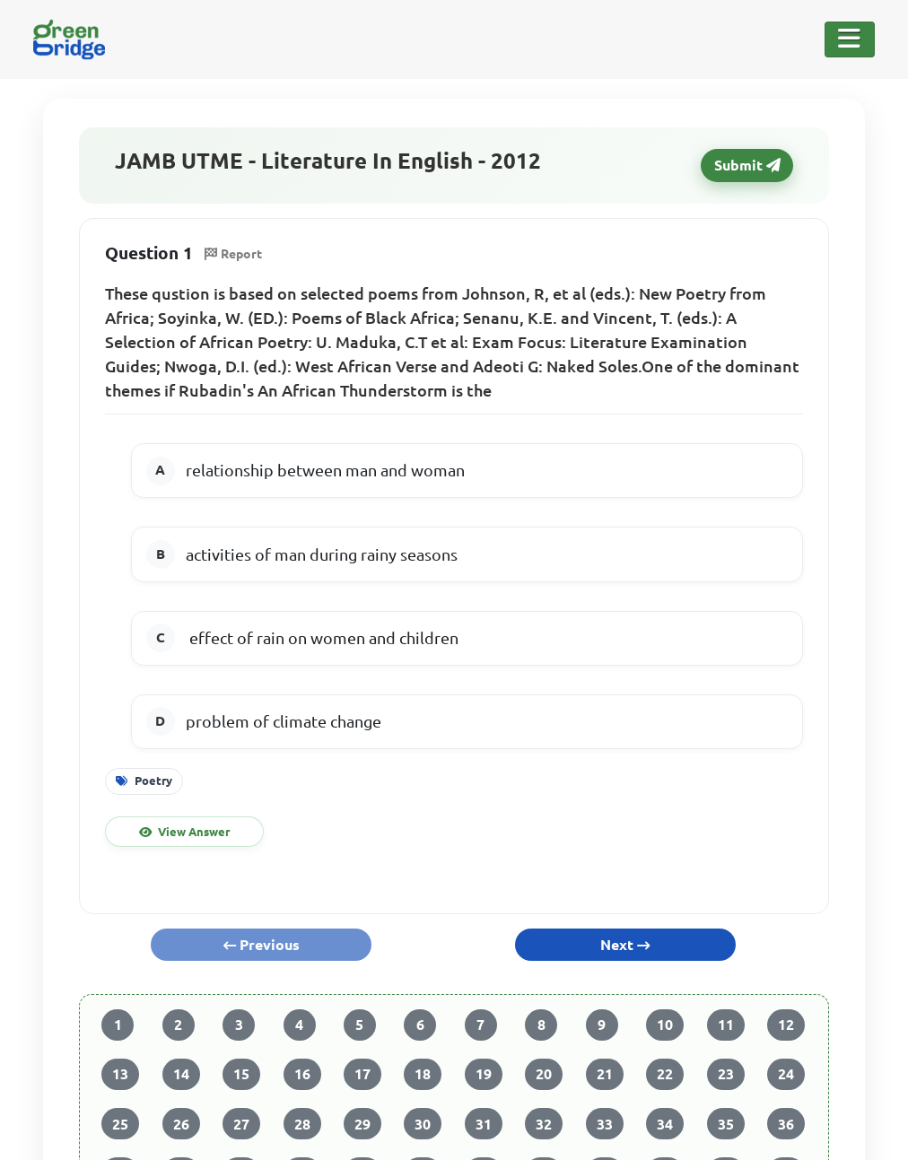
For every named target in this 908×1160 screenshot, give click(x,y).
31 (484, 1124)
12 (786, 1024)
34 (665, 1124)
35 (726, 1124)
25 (120, 1124)
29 (362, 1124)
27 (241, 1124)
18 (423, 1074)
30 (423, 1124)
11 (726, 1024)
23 (726, 1074)
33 (605, 1124)
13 (120, 1074)
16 (302, 1074)
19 (484, 1074)
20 (544, 1074)
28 (302, 1124)
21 (605, 1074)
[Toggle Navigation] (850, 39)
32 (544, 1124)
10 (665, 1024)
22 (665, 1074)
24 (786, 1074)
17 (362, 1074)
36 (786, 1124)
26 (181, 1124)
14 (181, 1074)
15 (241, 1074)
